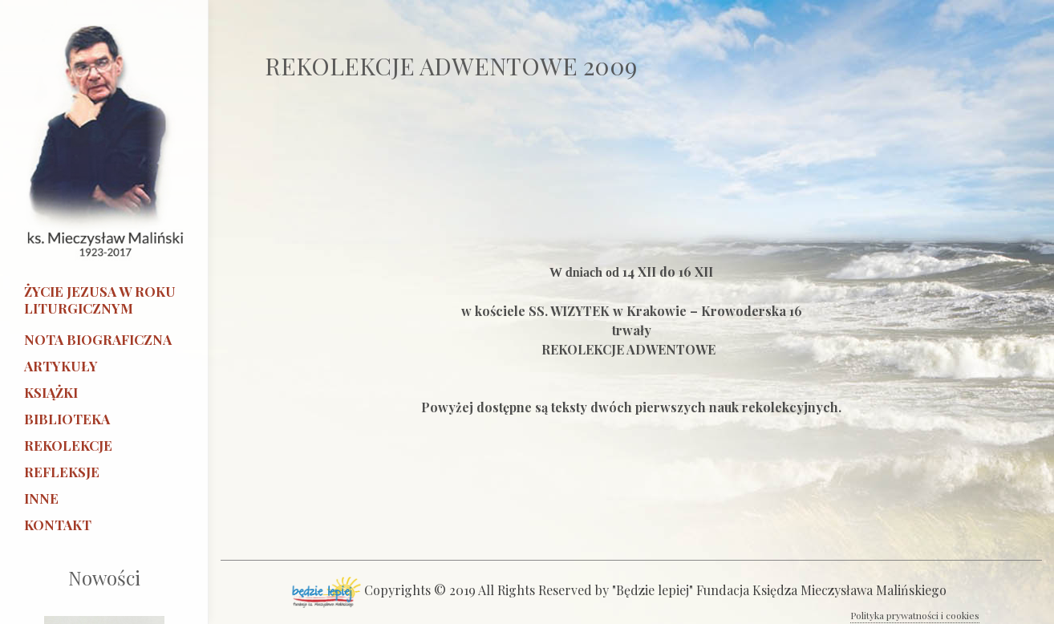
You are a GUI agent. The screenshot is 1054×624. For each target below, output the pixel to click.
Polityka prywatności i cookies (914, 615)
